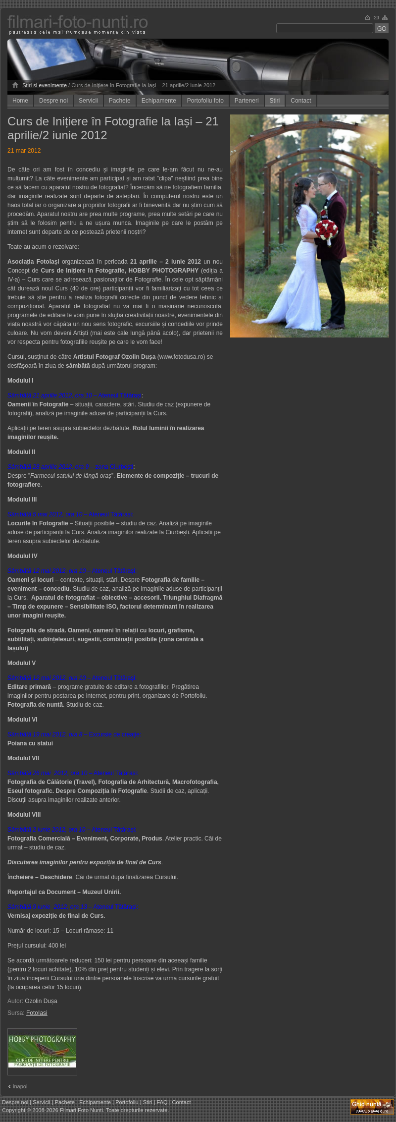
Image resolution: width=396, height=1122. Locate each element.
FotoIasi (37, 1013)
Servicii (88, 100)
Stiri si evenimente (44, 85)
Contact (301, 100)
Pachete (120, 100)
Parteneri (247, 100)
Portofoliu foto (205, 100)
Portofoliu (126, 1102)
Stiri (275, 100)
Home (20, 100)
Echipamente (159, 100)
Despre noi (53, 100)
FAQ (162, 1102)
